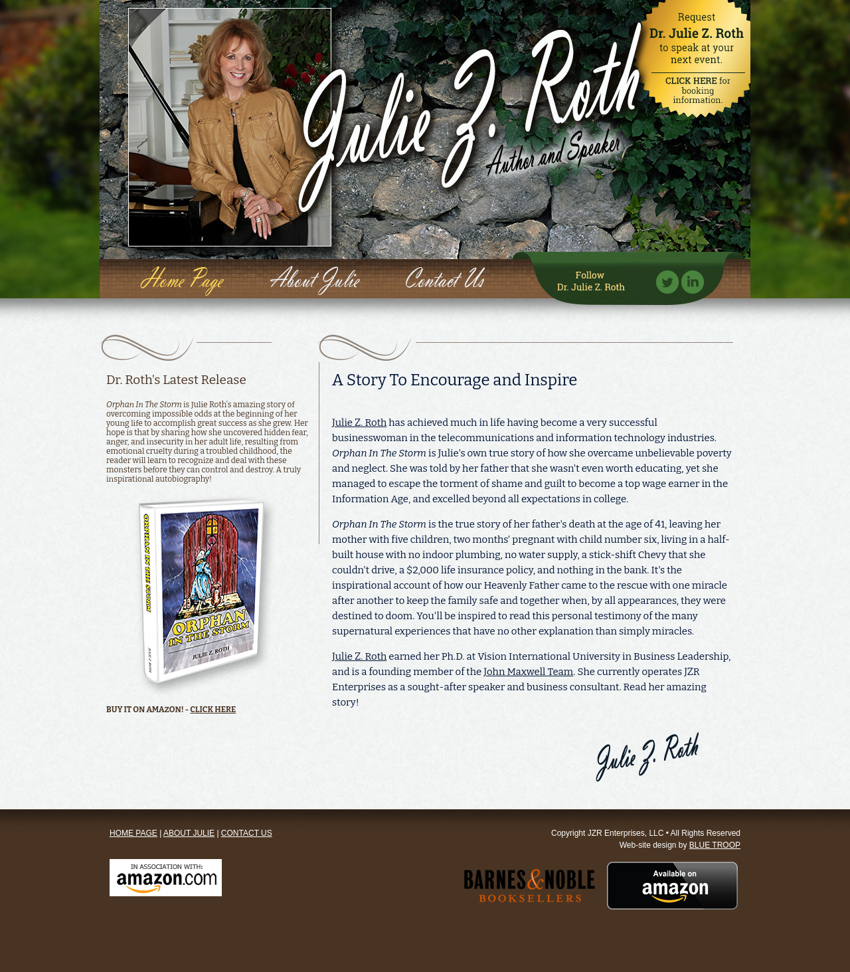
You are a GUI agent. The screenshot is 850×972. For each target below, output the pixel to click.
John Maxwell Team (528, 672)
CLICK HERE (213, 709)
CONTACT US (246, 833)
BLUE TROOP (714, 845)
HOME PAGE (133, 833)
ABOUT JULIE (188, 833)
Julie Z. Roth (359, 423)
